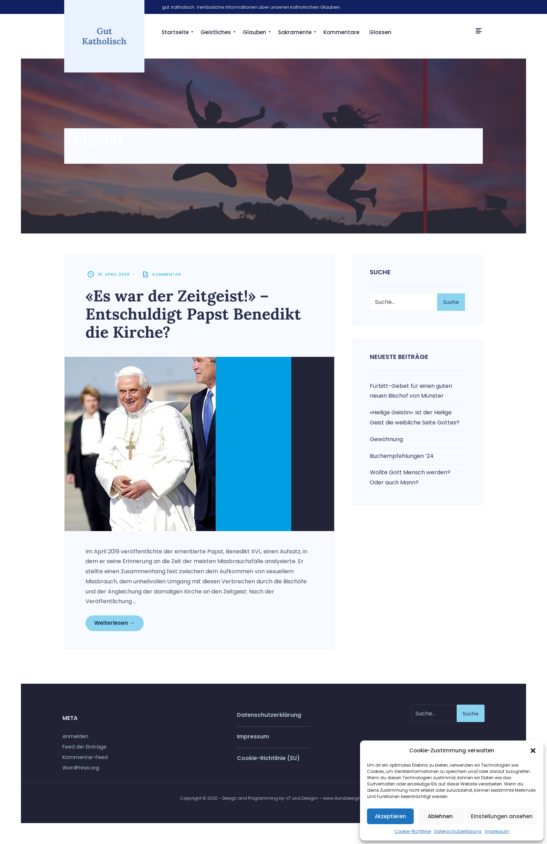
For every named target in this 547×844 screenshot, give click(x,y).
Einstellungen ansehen (502, 816)
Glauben (254, 32)
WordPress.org (80, 767)
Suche (451, 302)
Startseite (175, 32)
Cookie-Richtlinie (413, 831)
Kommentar (166, 274)
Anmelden (75, 736)
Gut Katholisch (104, 36)
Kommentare (341, 32)
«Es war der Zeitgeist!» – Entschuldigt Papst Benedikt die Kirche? (193, 314)
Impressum (497, 831)
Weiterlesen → (114, 623)
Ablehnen (440, 816)
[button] (533, 750)
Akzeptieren (390, 816)
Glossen (380, 32)
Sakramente (295, 32)
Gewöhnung (386, 439)
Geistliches (216, 32)
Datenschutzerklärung (457, 831)
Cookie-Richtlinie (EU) (268, 758)
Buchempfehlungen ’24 (402, 456)
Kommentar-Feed (85, 757)
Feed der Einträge (84, 746)
